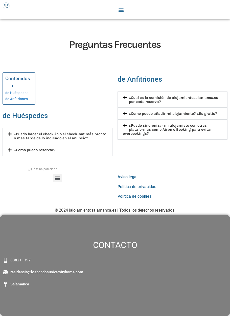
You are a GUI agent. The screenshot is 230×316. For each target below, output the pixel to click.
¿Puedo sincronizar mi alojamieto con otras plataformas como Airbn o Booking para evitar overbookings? (167, 129)
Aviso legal (127, 176)
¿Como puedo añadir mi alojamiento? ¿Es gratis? (173, 113)
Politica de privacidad (137, 186)
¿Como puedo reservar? (35, 150)
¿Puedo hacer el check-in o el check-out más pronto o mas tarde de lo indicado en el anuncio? (60, 136)
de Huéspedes (16, 93)
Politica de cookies (134, 196)
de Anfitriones (16, 99)
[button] (121, 10)
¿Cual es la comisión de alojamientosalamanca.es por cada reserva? (173, 99)
